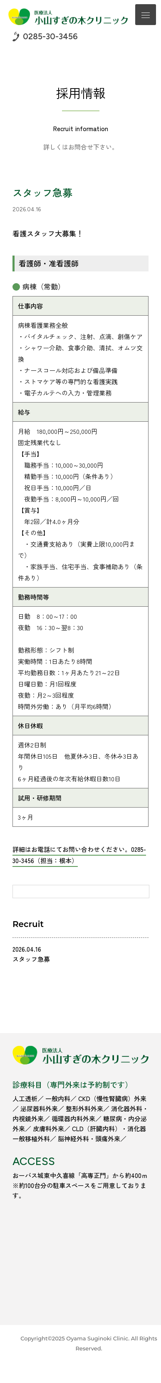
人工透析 (24, 1098)
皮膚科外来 (48, 1128)
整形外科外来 (84, 1108)
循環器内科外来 (73, 1118)
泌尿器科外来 (39, 1108)
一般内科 (57, 1098)
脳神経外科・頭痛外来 (89, 1138)
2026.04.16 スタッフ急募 (31, 954)
